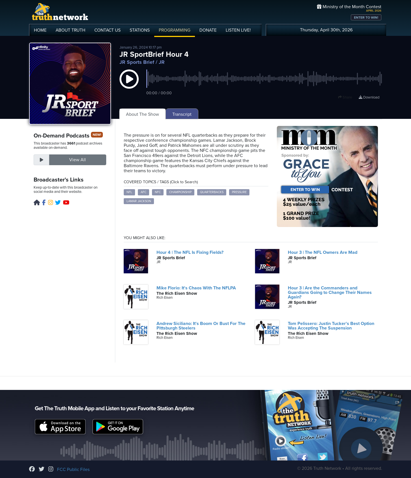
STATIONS (140, 30)
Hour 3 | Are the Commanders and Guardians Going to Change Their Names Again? (330, 292)
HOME (40, 30)
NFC (158, 192)
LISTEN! (238, 30)
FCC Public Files (73, 469)
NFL (129, 192)
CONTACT (107, 30)
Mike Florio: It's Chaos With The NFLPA (196, 288)
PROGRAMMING (174, 30)
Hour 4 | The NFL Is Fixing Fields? (189, 252)
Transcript (182, 114)
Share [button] (345, 97)
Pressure (239, 192)
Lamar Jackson (139, 201)
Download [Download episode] (369, 97)
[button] (129, 85)
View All (77, 160)
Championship (180, 192)
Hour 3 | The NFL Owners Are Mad (322, 252)
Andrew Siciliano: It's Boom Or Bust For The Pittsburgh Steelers (200, 326)
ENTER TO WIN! (366, 17)
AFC (143, 192)
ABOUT (70, 30)
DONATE (208, 30)
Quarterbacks (211, 192)
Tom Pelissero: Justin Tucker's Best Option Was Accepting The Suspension (331, 326)
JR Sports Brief (136, 62)
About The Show (142, 114)
